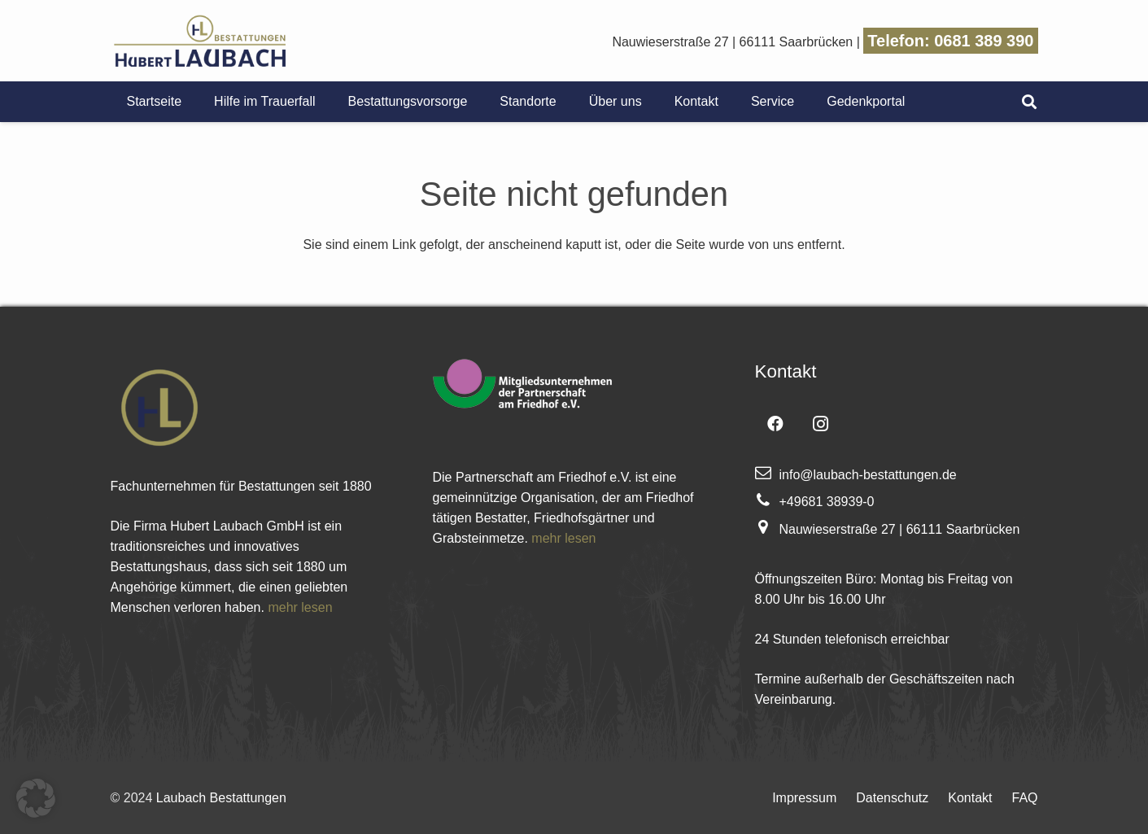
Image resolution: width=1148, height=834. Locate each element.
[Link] (200, 40)
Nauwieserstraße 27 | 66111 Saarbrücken (732, 42)
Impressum (804, 798)
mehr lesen (300, 607)
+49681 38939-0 (827, 502)
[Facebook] (775, 424)
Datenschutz (892, 798)
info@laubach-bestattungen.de (868, 475)
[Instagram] (821, 424)
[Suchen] (1029, 102)
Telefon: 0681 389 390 (950, 41)
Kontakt (970, 798)
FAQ (1024, 798)
